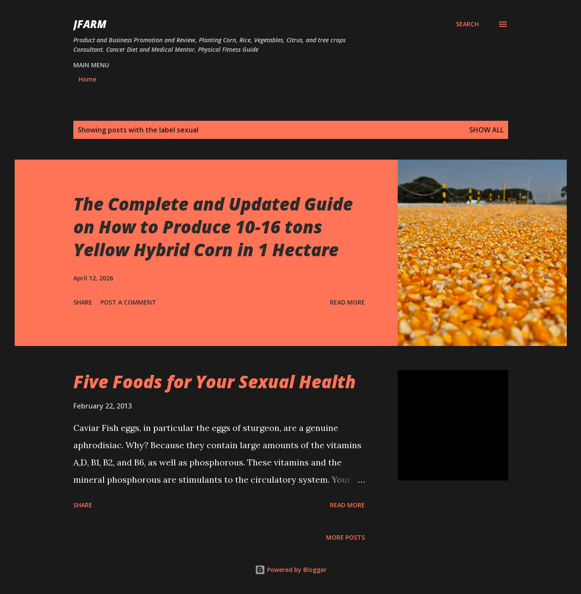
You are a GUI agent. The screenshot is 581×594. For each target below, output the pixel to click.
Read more (347, 302)
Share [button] (82, 302)
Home (87, 79)
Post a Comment (128, 302)
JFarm (90, 24)
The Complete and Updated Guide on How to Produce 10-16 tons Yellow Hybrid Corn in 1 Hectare (213, 227)
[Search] (467, 24)
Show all (486, 130)
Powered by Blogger (291, 570)
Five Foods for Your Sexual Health (214, 381)
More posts (345, 537)
